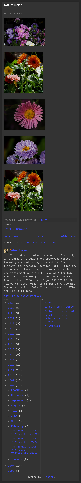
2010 (12, 375)
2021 (12, 318)
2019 (12, 328)
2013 (12, 359)
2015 (12, 349)
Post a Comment (16, 229)
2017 (12, 339)
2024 (12, 302)
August (16, 405)
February (18, 426)
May (14, 421)
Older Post (69, 236)
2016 (12, 344)
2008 (12, 385)
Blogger (48, 477)
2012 (12, 364)
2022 (12, 313)
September (19, 400)
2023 (12, 308)
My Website (52, 326)
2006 (12, 471)
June (15, 416)
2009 (12, 380)
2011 (12, 370)
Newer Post (12, 236)
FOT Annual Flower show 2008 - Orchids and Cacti (24, 449)
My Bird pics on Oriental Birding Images (56, 318)
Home (40, 236)
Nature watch (13, 5)
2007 (12, 465)
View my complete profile (22, 295)
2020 (12, 323)
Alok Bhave (19, 250)
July (15, 410)
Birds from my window (59, 306)
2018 (12, 333)
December (18, 390)
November (18, 395)
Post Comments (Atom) (41, 242)
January (17, 459)
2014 (12, 354)
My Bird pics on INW (59, 311)
